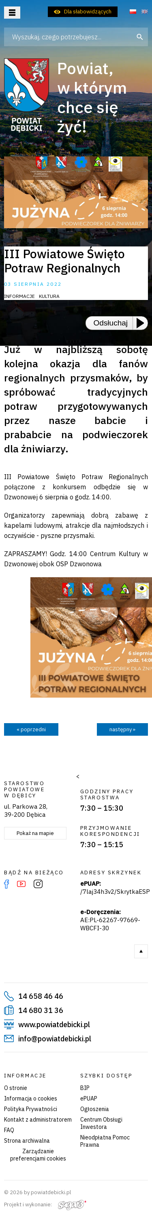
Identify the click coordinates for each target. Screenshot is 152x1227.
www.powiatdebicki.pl (54, 1024)
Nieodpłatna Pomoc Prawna (105, 1141)
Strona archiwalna (27, 1140)
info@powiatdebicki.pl (54, 1038)
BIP (85, 1088)
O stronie (15, 1088)
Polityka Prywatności (30, 1109)
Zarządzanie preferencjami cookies (38, 1155)
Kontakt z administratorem (38, 1119)
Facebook (6, 884)
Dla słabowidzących (87, 11)
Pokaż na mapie (35, 833)
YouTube (21, 884)
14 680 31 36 (40, 1010)
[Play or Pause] (143, 323)
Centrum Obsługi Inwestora (101, 1123)
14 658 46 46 (40, 996)
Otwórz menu (12, 12)
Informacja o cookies (30, 1098)
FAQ (9, 1130)
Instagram (38, 884)
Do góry (141, 951)
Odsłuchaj (111, 323)
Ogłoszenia (94, 1109)
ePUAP (88, 1098)
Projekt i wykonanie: (45, 1204)
